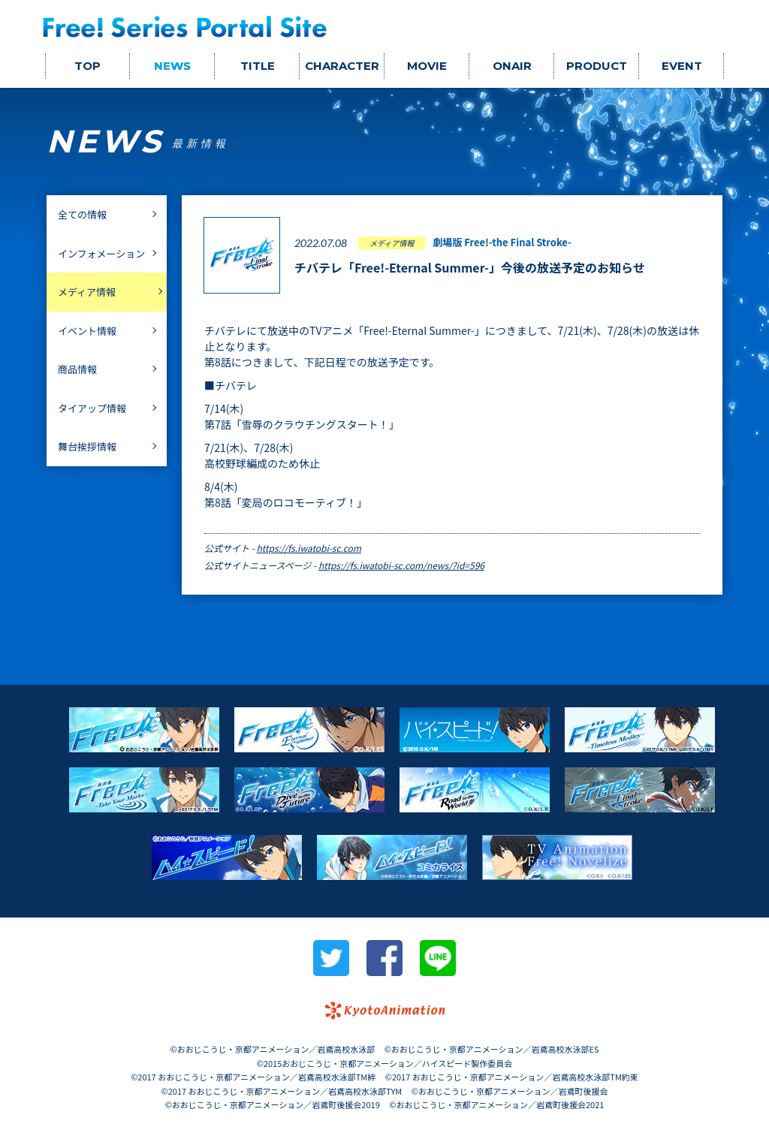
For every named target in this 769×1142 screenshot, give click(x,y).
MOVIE (427, 66)
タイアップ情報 (92, 408)
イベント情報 (87, 331)
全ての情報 (82, 214)
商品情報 (77, 369)
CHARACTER (342, 66)
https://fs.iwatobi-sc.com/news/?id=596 (401, 565)
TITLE (257, 66)
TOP (87, 66)
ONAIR (512, 66)
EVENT (682, 66)
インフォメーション (101, 253)
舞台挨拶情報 (87, 446)
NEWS (172, 66)
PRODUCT (596, 66)
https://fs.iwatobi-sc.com (309, 547)
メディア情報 (87, 292)
